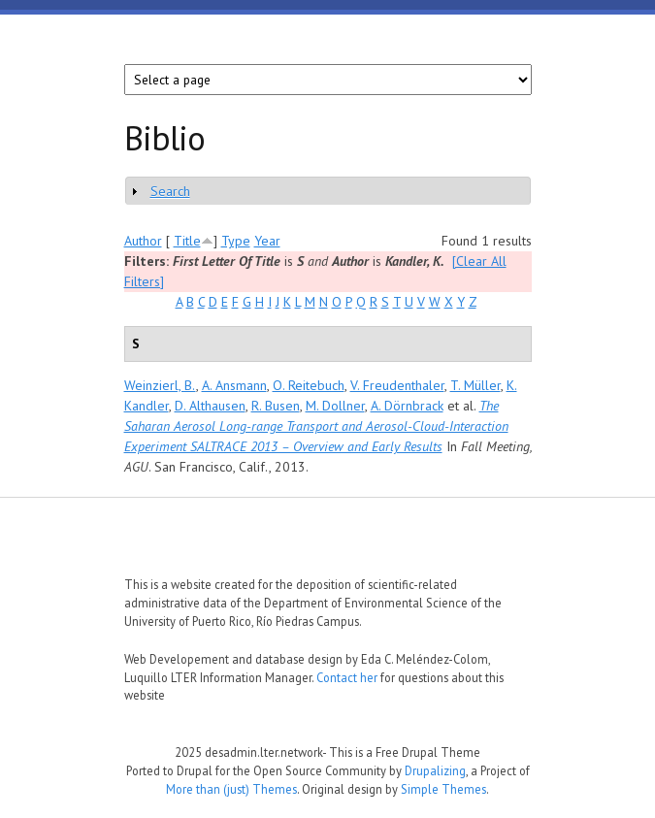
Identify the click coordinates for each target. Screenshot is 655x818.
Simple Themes (443, 789)
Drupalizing (435, 770)
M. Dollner (335, 405)
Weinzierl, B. (160, 385)
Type (235, 240)
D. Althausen (210, 405)
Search (170, 191)
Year (267, 240)
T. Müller (475, 385)
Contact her (346, 677)
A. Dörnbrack (407, 405)
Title (187, 240)
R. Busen (275, 405)
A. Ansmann (234, 385)
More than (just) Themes (231, 789)
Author (143, 240)
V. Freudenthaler (397, 385)
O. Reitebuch (308, 385)
